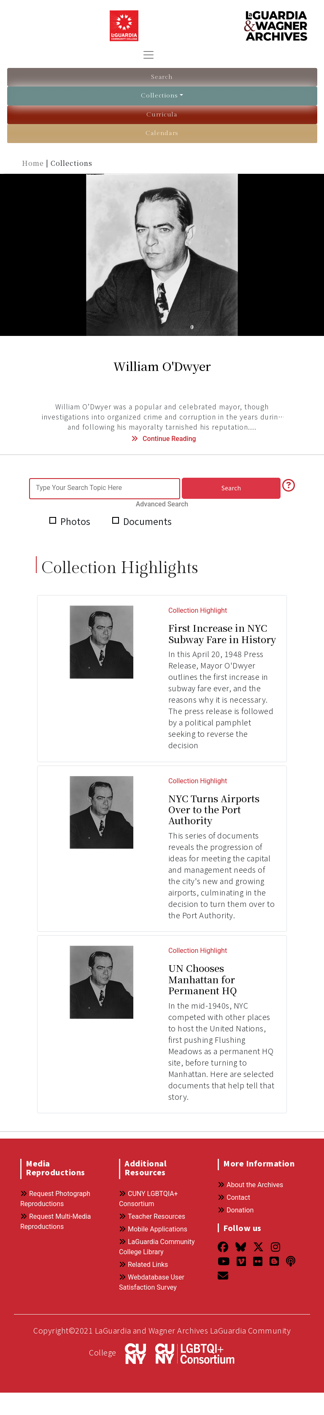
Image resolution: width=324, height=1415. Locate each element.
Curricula (161, 114)
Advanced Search (264, 487)
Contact (234, 1186)
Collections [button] (160, 95)
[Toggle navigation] (148, 55)
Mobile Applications (153, 1218)
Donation (236, 1199)
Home (34, 162)
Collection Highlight (197, 599)
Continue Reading (162, 437)
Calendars (162, 132)
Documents (146, 510)
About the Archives (250, 1173)
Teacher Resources (152, 1205)
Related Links (143, 1253)
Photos (70, 510)
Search (162, 77)
